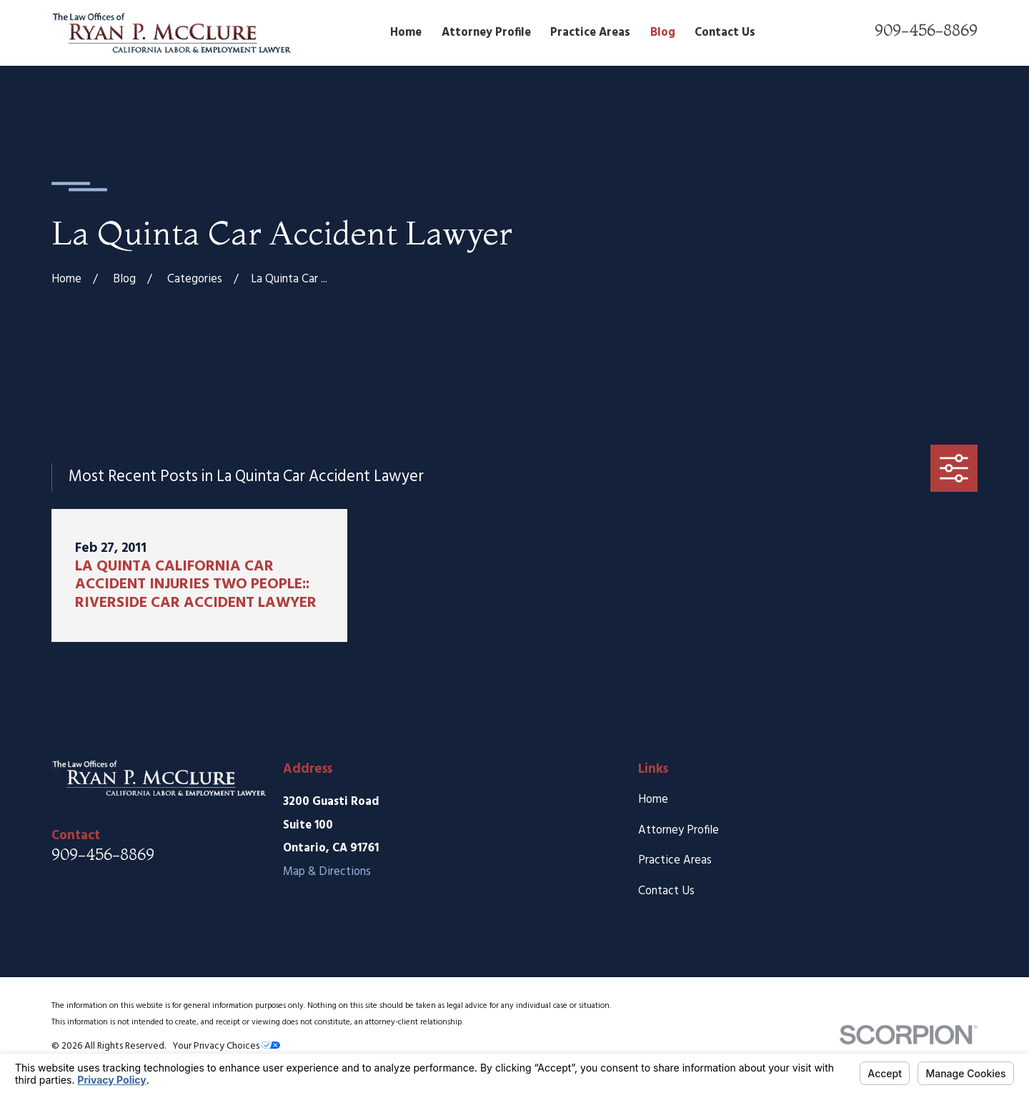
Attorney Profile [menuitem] (486, 33)
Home (653, 800)
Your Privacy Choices (226, 1046)
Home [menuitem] (406, 33)
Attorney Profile (678, 830)
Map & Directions (327, 872)
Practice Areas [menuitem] (590, 33)
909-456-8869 (926, 30)
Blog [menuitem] (662, 33)
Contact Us (666, 891)
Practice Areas (675, 860)
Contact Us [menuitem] (725, 33)
